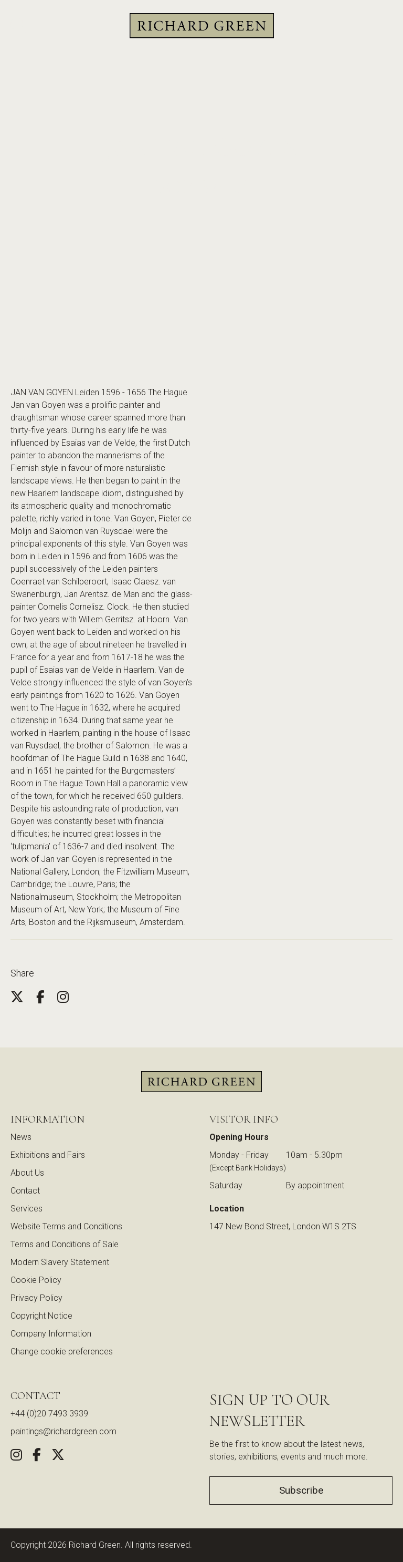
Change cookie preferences (61, 1352)
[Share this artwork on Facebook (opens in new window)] (37, 1457)
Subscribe (301, 1490)
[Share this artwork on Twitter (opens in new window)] (58, 1457)
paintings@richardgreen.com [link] (63, 1431)
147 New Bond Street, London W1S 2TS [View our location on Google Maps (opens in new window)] (282, 1226)
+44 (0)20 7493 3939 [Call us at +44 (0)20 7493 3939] (49, 1414)
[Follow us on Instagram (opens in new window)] (16, 1457)
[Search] (18, 26)
